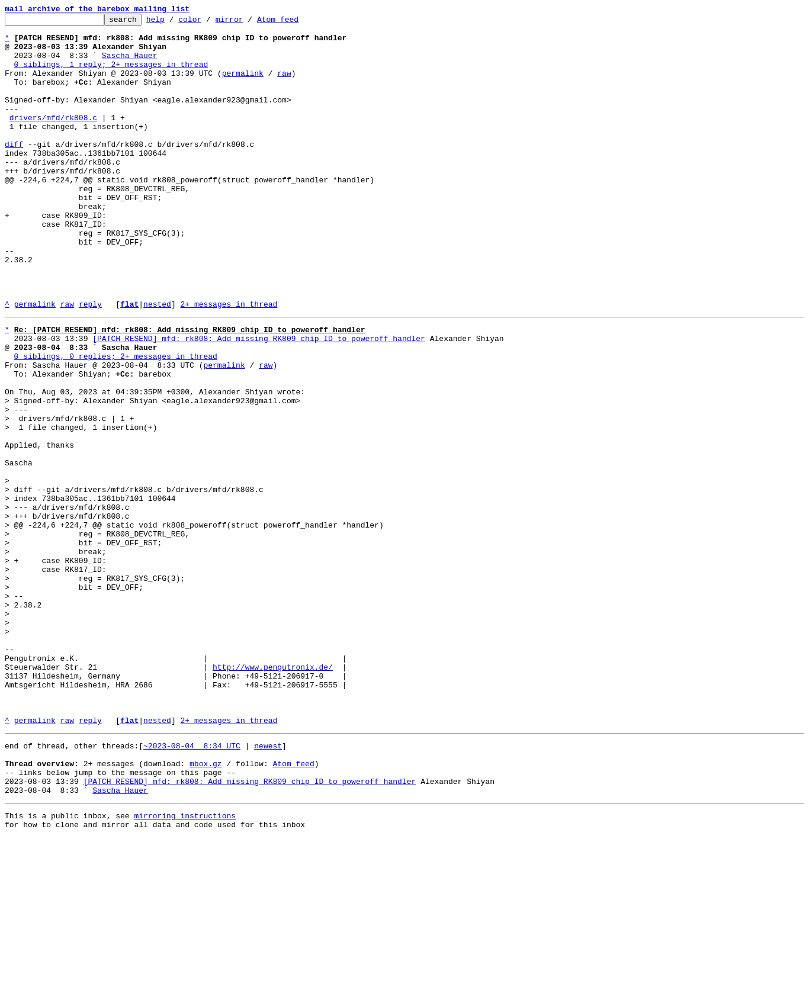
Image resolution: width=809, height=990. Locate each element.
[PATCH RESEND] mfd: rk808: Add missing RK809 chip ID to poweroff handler (258, 400)
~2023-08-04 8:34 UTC (191, 885)
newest (268, 885)
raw (284, 85)
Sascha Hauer (130, 64)
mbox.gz (206, 907)
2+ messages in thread (228, 362)
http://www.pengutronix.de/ (273, 794)
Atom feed (296, 22)
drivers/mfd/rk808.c (53, 138)
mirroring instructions (185, 966)
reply (90, 362)
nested (157, 362)
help (174, 22)
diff (14, 170)
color (208, 22)
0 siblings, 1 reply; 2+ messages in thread (111, 74)
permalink (243, 85)
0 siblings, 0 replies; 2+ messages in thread (115, 421)
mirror (248, 22)
